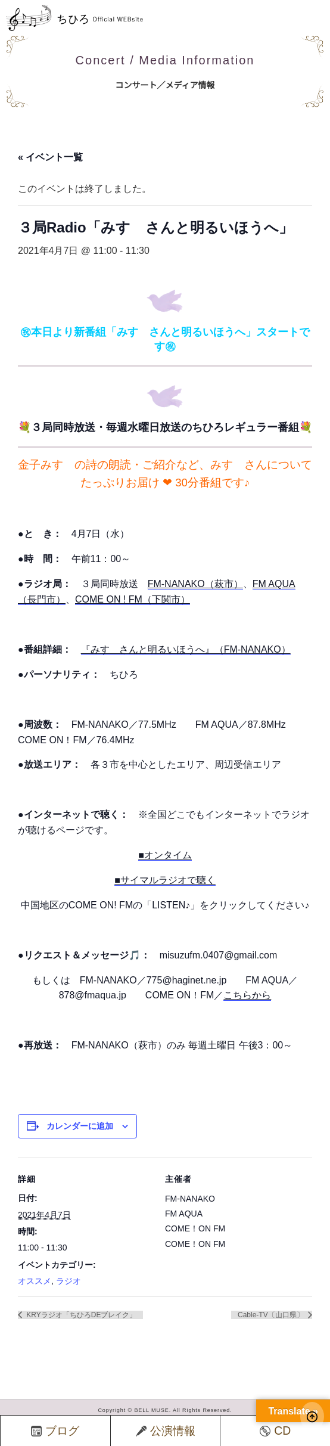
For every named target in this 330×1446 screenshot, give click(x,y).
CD (275, 1430)
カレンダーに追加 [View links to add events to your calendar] (79, 1126)
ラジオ (68, 1281)
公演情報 (165, 1430)
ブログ (55, 1430)
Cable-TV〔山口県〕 (272, 1315)
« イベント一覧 (50, 157)
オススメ (34, 1281)
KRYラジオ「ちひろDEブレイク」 (80, 1315)
